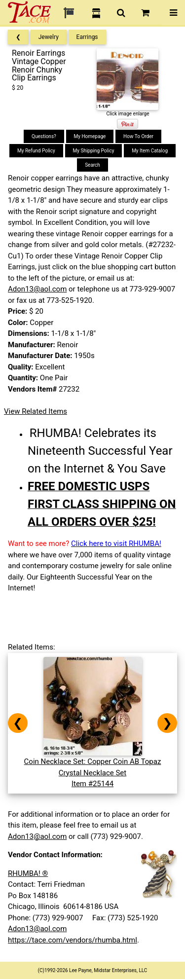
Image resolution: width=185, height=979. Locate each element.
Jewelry (48, 37)
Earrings (87, 37)
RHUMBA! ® (28, 873)
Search (92, 165)
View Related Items (35, 411)
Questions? (44, 136)
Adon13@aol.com (37, 289)
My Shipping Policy (93, 150)
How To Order (138, 136)
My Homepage (90, 136)
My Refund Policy (36, 150)
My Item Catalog (150, 150)
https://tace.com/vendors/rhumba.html (72, 940)
